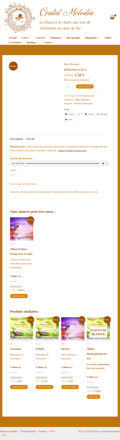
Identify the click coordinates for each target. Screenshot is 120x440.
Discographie (73, 37)
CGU (52, 431)
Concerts (40, 37)
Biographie (92, 37)
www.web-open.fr (110, 431)
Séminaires (56, 37)
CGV (4, 435)
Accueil (13, 37)
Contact (48, 42)
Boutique (33, 42)
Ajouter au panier (84, 86)
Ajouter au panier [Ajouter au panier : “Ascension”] (19, 387)
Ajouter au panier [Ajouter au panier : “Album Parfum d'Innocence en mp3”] (19, 296)
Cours (26, 37)
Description (16, 138)
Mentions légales (9, 431)
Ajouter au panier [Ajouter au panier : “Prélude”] (44, 387)
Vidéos (107, 37)
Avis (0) (30, 138)
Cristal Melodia (67, 12)
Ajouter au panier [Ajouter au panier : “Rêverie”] (70, 387)
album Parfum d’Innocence (72, 150)
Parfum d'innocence (83, 103)
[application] (29, 37)
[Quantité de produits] (68, 87)
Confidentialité (28, 431)
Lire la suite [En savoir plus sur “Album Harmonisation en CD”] (93, 397)
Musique (74, 64)
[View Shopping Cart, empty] (112, 18)
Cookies (42, 431)
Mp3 (66, 64)
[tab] (16, 139)
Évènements (15, 42)
